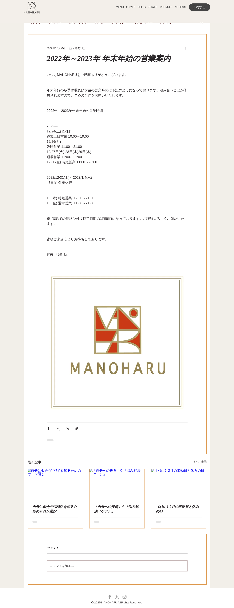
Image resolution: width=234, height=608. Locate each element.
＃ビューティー (143, 22)
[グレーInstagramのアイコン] (124, 596)
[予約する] (199, 7)
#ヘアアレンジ (78, 22)
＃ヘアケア (55, 22)
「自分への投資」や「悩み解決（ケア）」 (116, 509)
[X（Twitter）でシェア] (58, 428)
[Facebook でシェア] (48, 428)
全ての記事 (34, 22)
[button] (202, 22)
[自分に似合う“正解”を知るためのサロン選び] (55, 484)
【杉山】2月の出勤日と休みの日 (177, 509)
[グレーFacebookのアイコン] (109, 596)
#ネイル (99, 22)
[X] (117, 596)
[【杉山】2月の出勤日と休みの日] (178, 484)
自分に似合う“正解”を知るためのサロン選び (54, 509)
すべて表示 (200, 461)
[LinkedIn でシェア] (67, 428)
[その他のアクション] (185, 48)
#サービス (166, 22)
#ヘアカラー (119, 22)
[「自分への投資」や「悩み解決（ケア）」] (117, 484)
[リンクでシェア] (76, 428)
